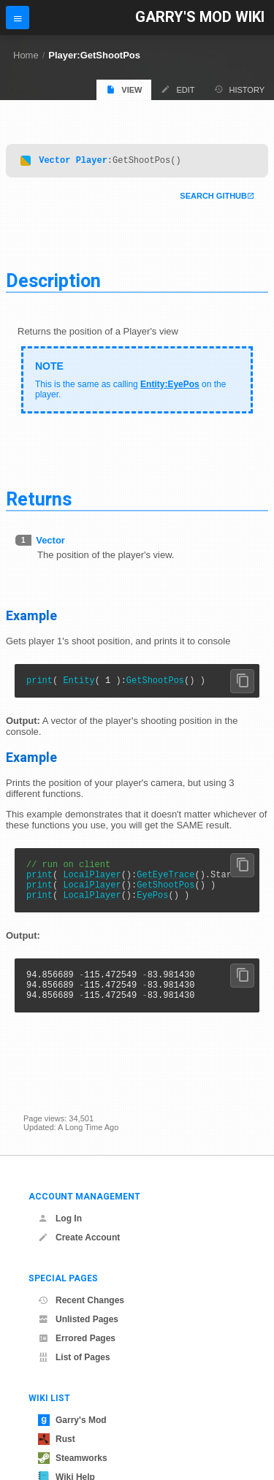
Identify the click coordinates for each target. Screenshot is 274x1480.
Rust (56, 1439)
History (239, 89)
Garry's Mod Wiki (200, 17)
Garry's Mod (72, 1420)
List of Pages (74, 1357)
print (39, 684)
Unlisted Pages (78, 1319)
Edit (177, 89)
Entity (78, 684)
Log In (60, 1218)
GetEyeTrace (165, 883)
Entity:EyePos (169, 386)
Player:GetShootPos (94, 55)
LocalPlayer (92, 883)
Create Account (79, 1237)
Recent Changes (81, 1300)
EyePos (152, 907)
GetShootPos (155, 684)
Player (91, 162)
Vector (54, 162)
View (124, 89)
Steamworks (72, 1458)
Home (26, 55)
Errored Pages (76, 1338)
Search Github (213, 198)
